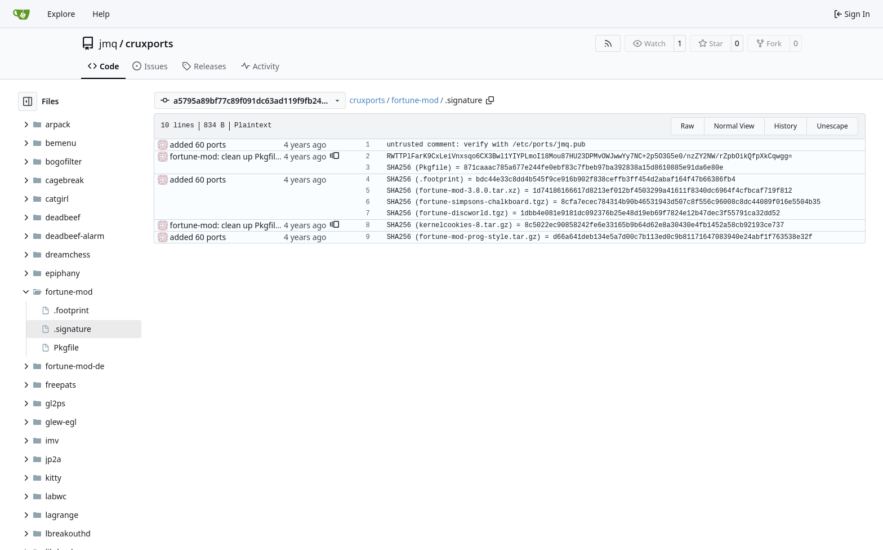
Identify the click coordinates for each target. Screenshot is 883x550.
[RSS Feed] (608, 43)
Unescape (832, 126)
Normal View (734, 126)
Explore (61, 13)
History (785, 126)
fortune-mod (415, 100)
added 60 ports (198, 144)
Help (101, 13)
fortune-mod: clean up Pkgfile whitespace (247, 156)
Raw (687, 126)
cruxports (149, 43)
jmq (108, 43)
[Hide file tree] (27, 101)
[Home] (21, 14)
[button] (334, 156)
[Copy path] (490, 100)
